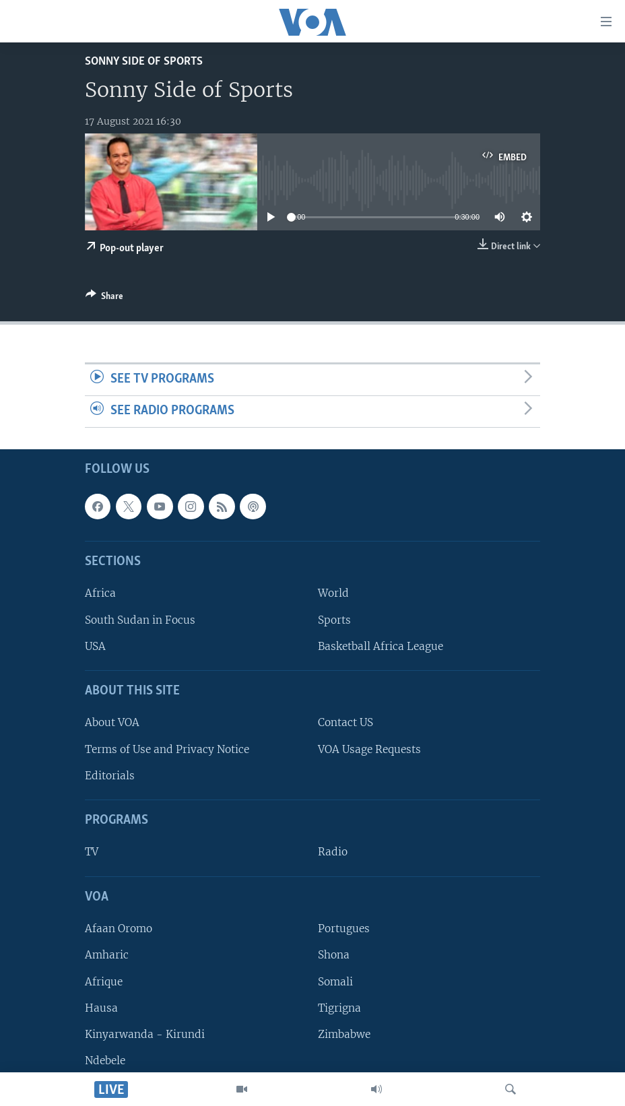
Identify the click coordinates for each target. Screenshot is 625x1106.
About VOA (112, 722)
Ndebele (105, 1060)
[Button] (104, 298)
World (333, 593)
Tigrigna (339, 1007)
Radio (333, 851)
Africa (100, 593)
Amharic (107, 954)
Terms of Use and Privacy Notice (167, 748)
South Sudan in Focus (140, 619)
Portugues (344, 928)
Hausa (101, 1007)
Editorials (110, 775)
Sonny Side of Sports (144, 61)
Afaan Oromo (118, 928)
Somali (335, 981)
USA (95, 645)
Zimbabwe (344, 1034)
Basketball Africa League (380, 645)
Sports (334, 619)
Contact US (345, 722)
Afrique (104, 981)
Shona (334, 954)
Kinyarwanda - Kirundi (145, 1034)
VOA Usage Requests (369, 748)
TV (91, 851)
